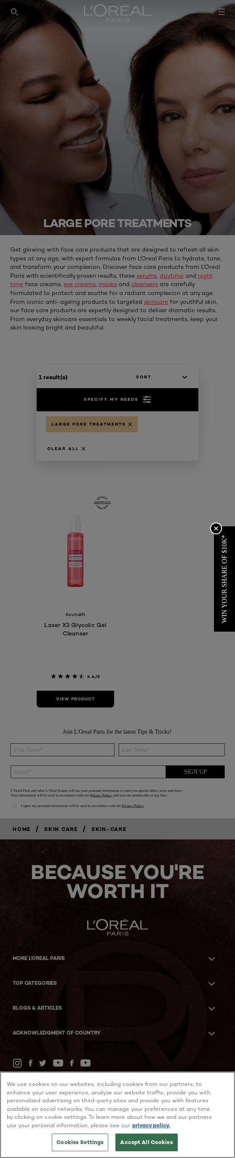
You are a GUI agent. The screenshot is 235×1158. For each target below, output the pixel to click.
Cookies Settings (80, 1142)
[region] (117, 1115)
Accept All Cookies (146, 1142)
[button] (224, 579)
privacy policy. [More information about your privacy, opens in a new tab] (151, 1125)
